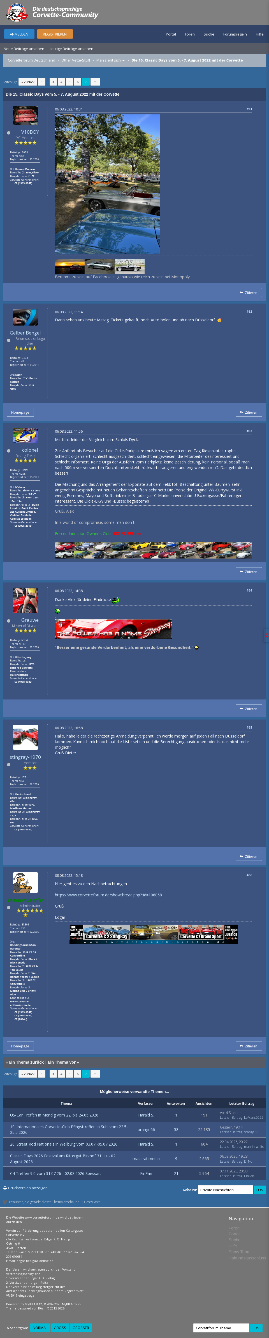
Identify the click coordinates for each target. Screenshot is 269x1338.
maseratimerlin (146, 1158)
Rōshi (42, 1308)
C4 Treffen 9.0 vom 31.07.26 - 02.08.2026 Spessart (55, 1173)
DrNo (248, 1161)
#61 (249, 109)
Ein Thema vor (62, 1062)
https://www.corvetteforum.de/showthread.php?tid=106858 (108, 895)
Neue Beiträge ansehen (24, 48)
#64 (249, 590)
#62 (249, 311)
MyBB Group (71, 1304)
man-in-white (254, 1146)
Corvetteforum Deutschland (31, 60)
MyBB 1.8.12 (33, 1304)
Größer (81, 1327)
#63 (249, 431)
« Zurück (27, 82)
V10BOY (30, 132)
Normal (40, 1327)
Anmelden (19, 34)
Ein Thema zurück (26, 1062)
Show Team (240, 1251)
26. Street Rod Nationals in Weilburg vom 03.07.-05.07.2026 (63, 1144)
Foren (190, 34)
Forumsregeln (235, 34)
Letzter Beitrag (231, 1117)
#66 (249, 875)
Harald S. (146, 1115)
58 (176, 1129)
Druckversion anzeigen (28, 1187)
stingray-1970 (25, 757)
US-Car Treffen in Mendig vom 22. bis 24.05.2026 (54, 1115)
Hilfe (260, 34)
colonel (30, 450)
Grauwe (30, 620)
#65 (249, 727)
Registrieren (55, 34)
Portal (171, 34)
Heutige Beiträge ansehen (71, 48)
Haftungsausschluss (247, 1257)
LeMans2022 (253, 1117)
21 (176, 1173)
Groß (60, 1327)
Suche (209, 34)
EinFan (146, 1173)
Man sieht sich (108, 60)
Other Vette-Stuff (75, 60)
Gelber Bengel (25, 332)
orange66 (146, 1129)
